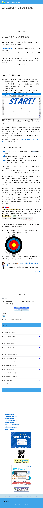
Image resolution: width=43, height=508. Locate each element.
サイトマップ (5, 383)
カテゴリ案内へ (36, 271)
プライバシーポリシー (6, 501)
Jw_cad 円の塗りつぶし (28, 301)
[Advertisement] (21, 21)
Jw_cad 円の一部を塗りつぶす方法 (11, 304)
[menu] (40, 2)
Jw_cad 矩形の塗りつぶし (8, 301)
